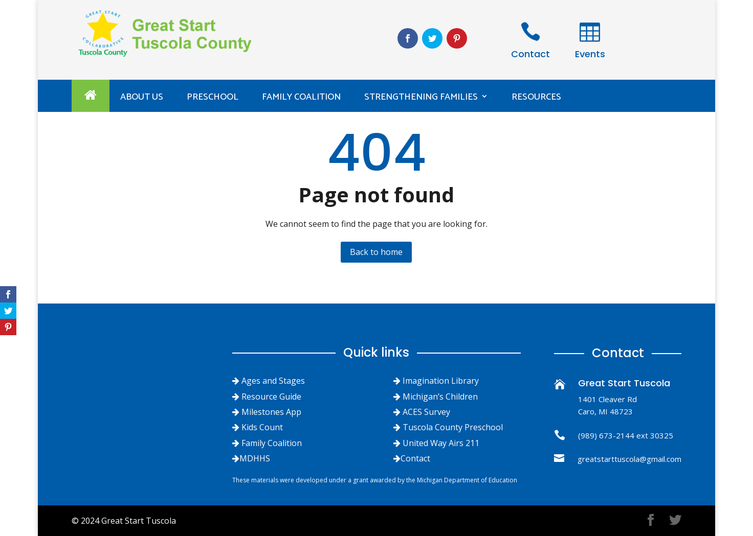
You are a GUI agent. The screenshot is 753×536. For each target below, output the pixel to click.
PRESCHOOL (212, 97)
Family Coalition (301, 97)
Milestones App (271, 411)
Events (590, 54)
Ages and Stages (273, 380)
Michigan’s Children (440, 396)
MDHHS (254, 458)
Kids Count (262, 427)
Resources (536, 97)
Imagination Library (441, 380)
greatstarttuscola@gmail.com (629, 459)
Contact (530, 54)
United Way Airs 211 (441, 443)
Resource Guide (271, 396)
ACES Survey (426, 411)
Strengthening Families (421, 97)
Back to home (376, 252)
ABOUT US (141, 97)
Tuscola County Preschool (453, 427)
